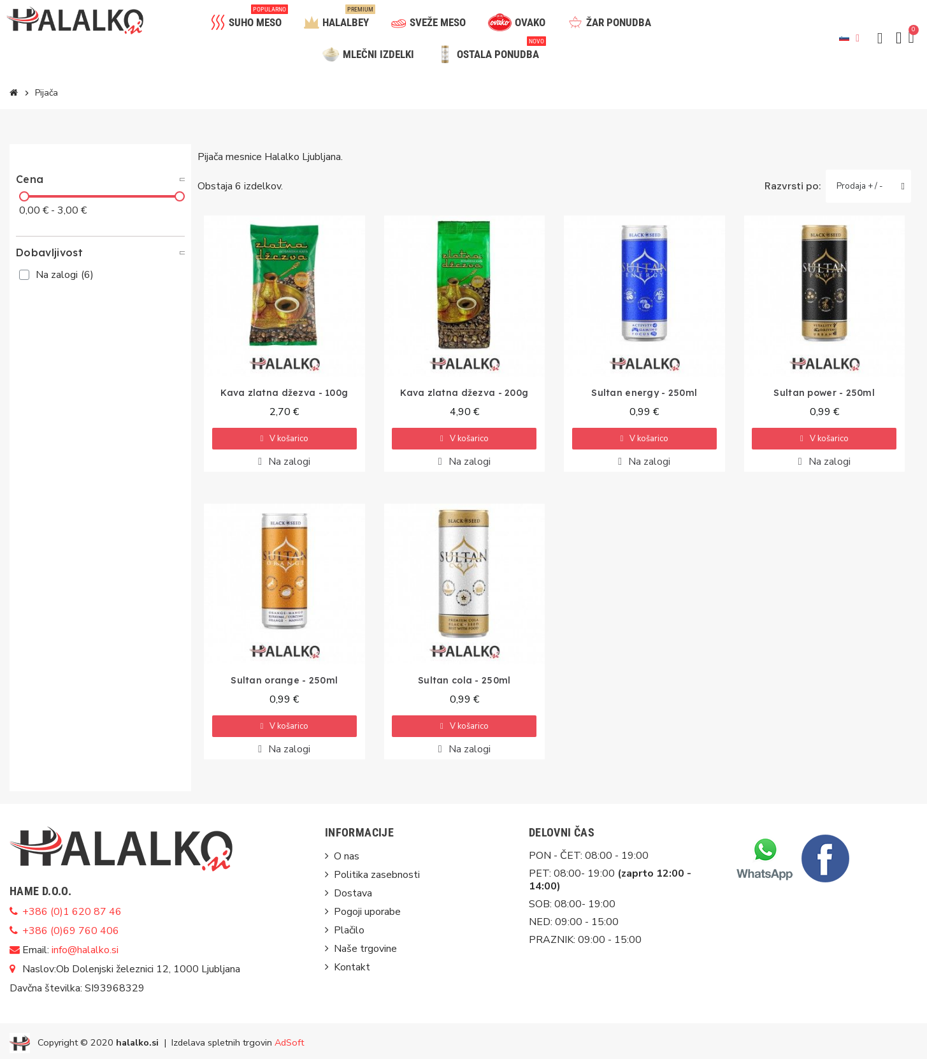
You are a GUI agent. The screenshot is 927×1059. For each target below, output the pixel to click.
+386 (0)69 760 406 (70, 931)
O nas (346, 856)
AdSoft (289, 1042)
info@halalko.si (85, 950)
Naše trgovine (365, 949)
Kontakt (352, 967)
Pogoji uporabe (367, 912)
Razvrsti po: (793, 186)
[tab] (100, 179)
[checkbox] (24, 275)
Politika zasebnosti (377, 875)
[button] (879, 38)
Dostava (353, 893)
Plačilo (349, 930)
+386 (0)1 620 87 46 (72, 912)
